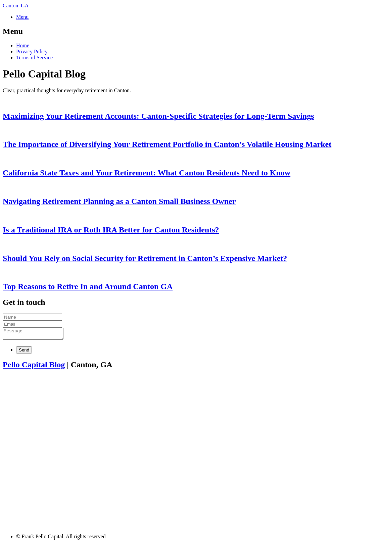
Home (22, 45)
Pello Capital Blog (34, 366)
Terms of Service (34, 57)
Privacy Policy (32, 51)
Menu (22, 17)
